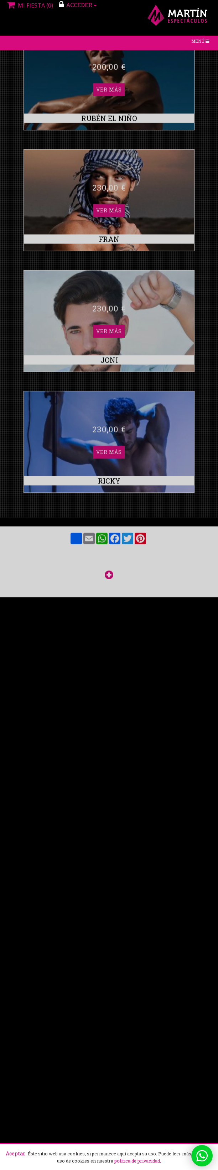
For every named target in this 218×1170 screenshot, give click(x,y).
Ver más (109, 111)
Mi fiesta (29, 5)
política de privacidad (137, 1161)
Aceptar (15, 1153)
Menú (202, 42)
